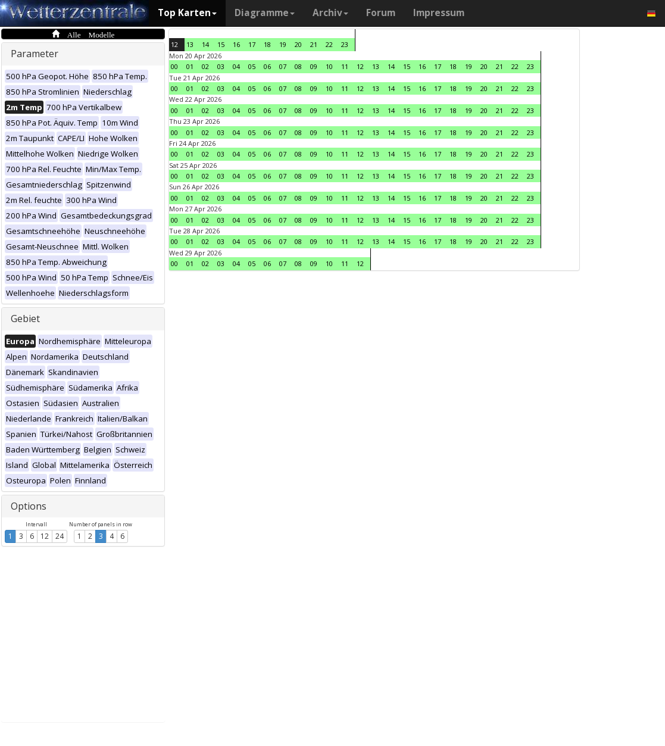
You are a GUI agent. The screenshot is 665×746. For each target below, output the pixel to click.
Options (28, 506)
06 (267, 66)
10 (329, 66)
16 (236, 44)
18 (267, 44)
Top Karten (187, 13)
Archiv (330, 13)
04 (236, 66)
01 (189, 66)
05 (251, 66)
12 (44, 536)
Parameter (34, 53)
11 (344, 66)
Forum (380, 13)
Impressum (438, 13)
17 (251, 44)
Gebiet (25, 318)
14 (205, 44)
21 (313, 44)
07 (282, 66)
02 (205, 66)
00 (174, 66)
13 (189, 44)
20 (298, 44)
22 (329, 44)
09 (313, 66)
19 (282, 44)
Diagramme (265, 13)
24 (59, 536)
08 (298, 66)
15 (220, 44)
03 (220, 66)
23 (344, 44)
